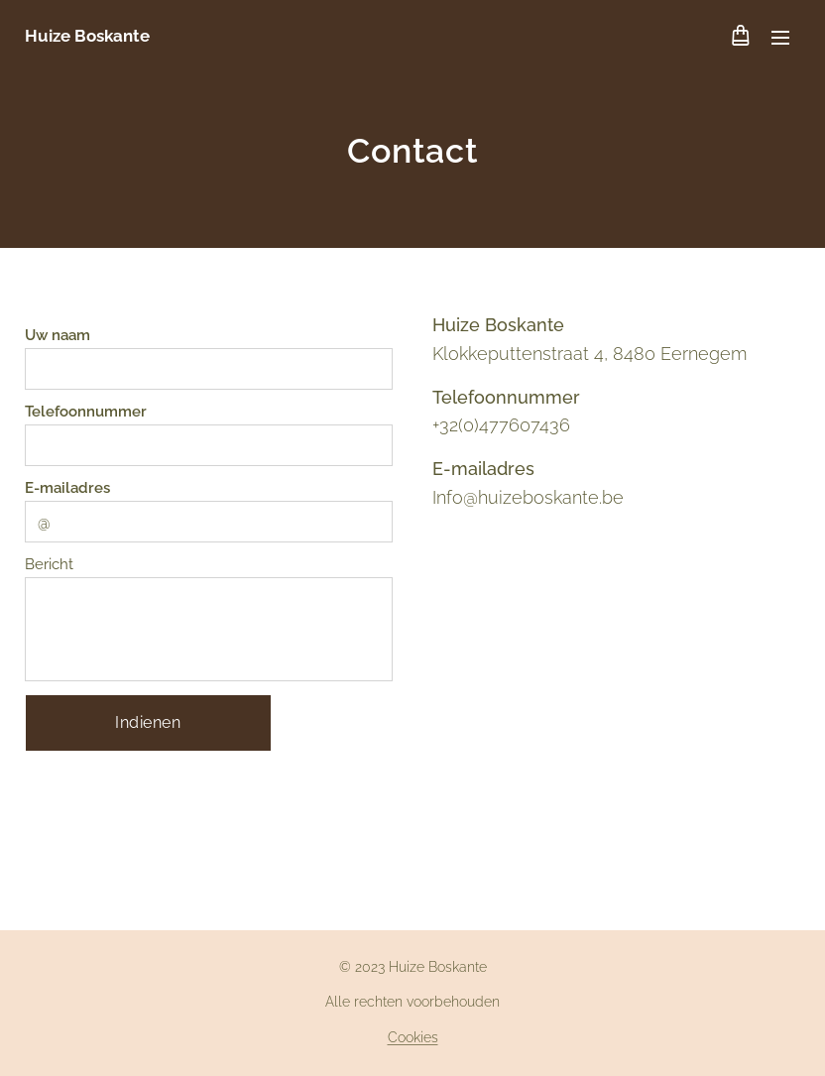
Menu (780, 38)
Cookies (413, 1037)
